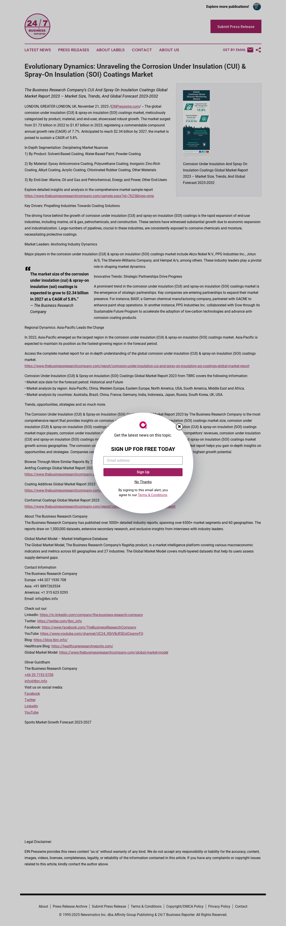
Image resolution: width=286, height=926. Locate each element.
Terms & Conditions (152, 495)
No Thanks (143, 482)
